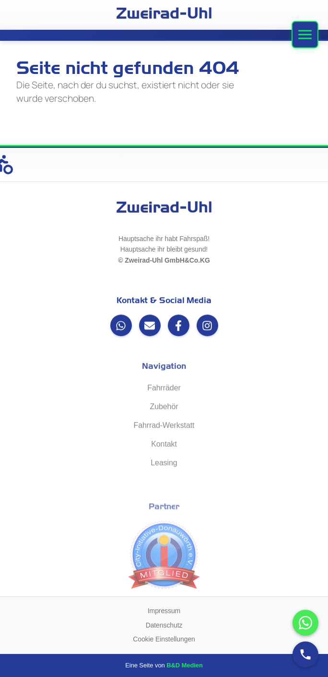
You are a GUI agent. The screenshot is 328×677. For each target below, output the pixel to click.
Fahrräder (163, 389)
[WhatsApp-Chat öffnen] (305, 623)
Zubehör (164, 408)
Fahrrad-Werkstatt (164, 427)
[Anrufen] (305, 654)
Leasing (164, 464)
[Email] (150, 326)
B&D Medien (184, 665)
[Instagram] (207, 326)
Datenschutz (164, 625)
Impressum (164, 611)
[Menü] (305, 34)
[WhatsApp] (121, 326)
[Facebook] (178, 326)
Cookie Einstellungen (164, 639)
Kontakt (164, 445)
